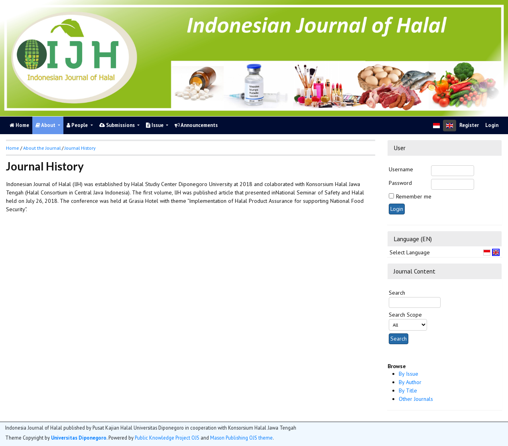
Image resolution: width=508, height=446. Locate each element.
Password (400, 182)
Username (401, 169)
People (78, 125)
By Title (408, 390)
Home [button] (12, 148)
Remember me (413, 196)
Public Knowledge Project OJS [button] (167, 437)
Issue (155, 125)
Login (491, 125)
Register (469, 125)
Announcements (196, 125)
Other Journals (416, 398)
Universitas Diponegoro (78, 437)
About (46, 125)
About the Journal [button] (42, 148)
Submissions (117, 125)
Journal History (80, 148)
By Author (410, 382)
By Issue (408, 373)
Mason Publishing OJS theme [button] (241, 437)
